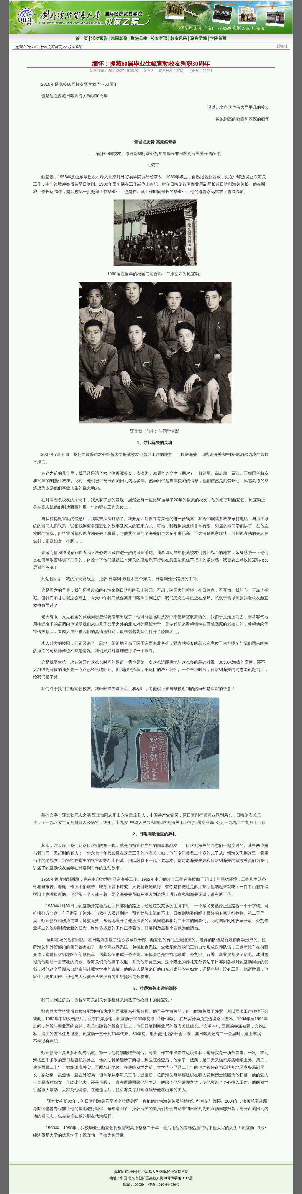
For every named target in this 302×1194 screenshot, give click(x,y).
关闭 (281, 46)
